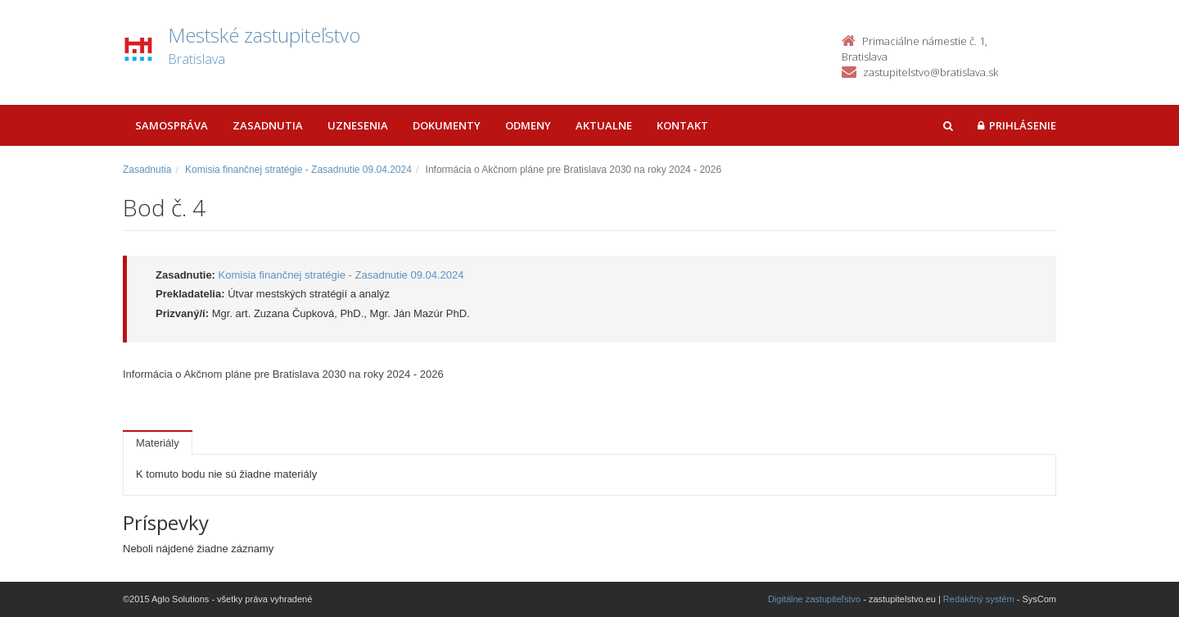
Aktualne (604, 125)
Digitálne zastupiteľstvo (814, 599)
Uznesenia (358, 125)
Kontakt (682, 125)
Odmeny (528, 125)
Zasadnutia (268, 125)
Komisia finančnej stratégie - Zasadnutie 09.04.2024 (298, 169)
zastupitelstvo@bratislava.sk (930, 72)
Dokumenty (447, 125)
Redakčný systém (978, 599)
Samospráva (171, 125)
